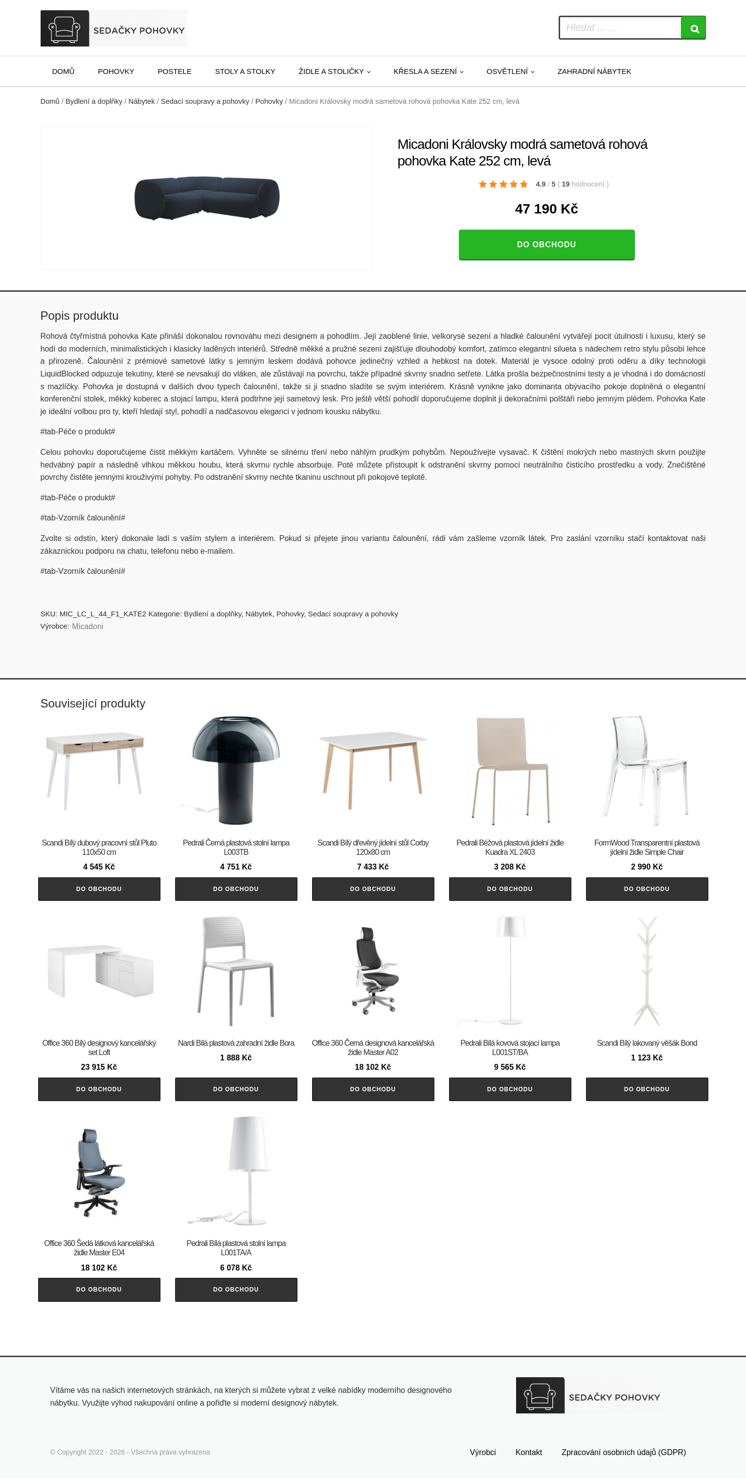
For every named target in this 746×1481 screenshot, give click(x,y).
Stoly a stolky (245, 71)
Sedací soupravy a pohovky (205, 101)
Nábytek (142, 101)
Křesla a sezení (425, 71)
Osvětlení (507, 71)
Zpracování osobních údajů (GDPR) (624, 1455)
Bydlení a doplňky (94, 101)
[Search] (693, 27)
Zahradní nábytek (595, 71)
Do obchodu (546, 244)
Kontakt (529, 1455)
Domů (63, 71)
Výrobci (483, 1455)
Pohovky (116, 71)
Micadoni (87, 626)
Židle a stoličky (331, 71)
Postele (175, 71)
